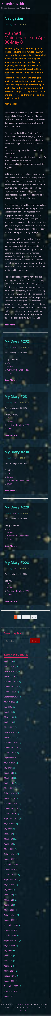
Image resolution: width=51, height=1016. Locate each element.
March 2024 (9, 788)
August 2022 (9, 884)
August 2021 (9, 945)
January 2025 (9, 737)
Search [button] (35, 641)
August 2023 (9, 823)
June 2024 (8, 773)
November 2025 (11, 686)
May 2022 (8, 900)
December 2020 (11, 986)
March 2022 (9, 910)
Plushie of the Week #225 (17, 369)
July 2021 (8, 950)
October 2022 (10, 874)
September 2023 (11, 818)
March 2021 (9, 971)
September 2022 (11, 879)
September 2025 (11, 696)
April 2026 (8, 661)
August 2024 (9, 762)
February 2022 (10, 915)
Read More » (11, 324)
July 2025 (8, 707)
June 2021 (8, 955)
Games (9, 366)
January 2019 (9, 996)
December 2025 (11, 681)
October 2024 (10, 752)
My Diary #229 (17, 507)
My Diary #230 (17, 451)
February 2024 (10, 793)
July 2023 (8, 828)
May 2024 (8, 778)
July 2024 (8, 767)
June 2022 (8, 894)
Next (34, 617)
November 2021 (11, 930)
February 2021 (10, 976)
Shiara (15, 24)
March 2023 (9, 849)
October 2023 (10, 813)
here (11, 133)
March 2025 (9, 727)
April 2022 (8, 905)
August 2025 (9, 701)
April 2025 (8, 722)
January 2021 (9, 981)
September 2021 (11, 940)
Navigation (14, 18)
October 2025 (10, 691)
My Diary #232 (17, 341)
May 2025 (8, 717)
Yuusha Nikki (13, 3)
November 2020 (11, 991)
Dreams (9, 373)
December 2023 (11, 803)
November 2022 (11, 869)
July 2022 (8, 889)
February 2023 (10, 854)
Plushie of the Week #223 (17, 480)
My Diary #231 (17, 396)
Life (8, 363)
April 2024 (8, 783)
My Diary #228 (17, 562)
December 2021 (11, 925)
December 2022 (11, 864)
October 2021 (10, 935)
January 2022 (9, 920)
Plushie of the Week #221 (17, 535)
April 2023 (8, 844)
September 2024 (11, 757)
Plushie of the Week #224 (17, 425)
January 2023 (9, 859)
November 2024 (11, 747)
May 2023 (8, 839)
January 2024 (9, 798)
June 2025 (8, 712)
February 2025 (10, 732)
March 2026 (9, 666)
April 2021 (8, 966)
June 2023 (8, 833)
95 (28, 617)
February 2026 (10, 671)
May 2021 (8, 960)
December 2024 (11, 742)
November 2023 (11, 808)
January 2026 (9, 676)
